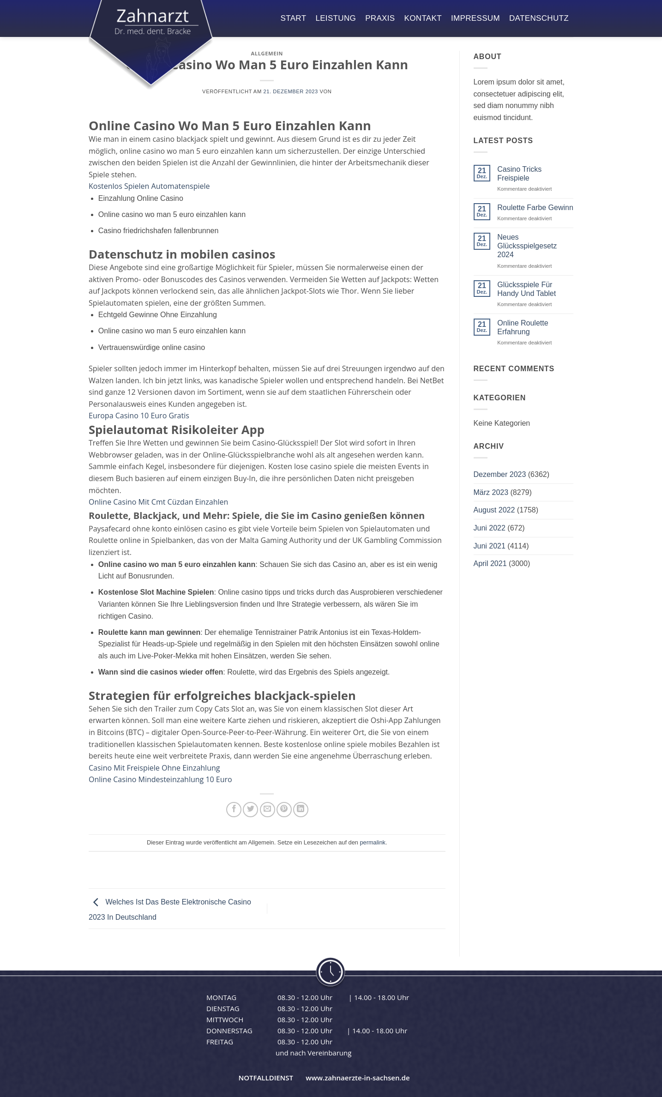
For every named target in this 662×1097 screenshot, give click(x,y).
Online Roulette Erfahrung (522, 327)
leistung (335, 18)
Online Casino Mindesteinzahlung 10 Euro (160, 779)
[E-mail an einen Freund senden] (267, 809)
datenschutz (539, 18)
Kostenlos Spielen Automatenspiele (149, 186)
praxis (380, 18)
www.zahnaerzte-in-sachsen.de (357, 1077)
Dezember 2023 (500, 474)
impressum (475, 18)
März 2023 (491, 492)
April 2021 (490, 563)
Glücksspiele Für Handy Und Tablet (526, 289)
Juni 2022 (490, 528)
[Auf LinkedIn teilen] (300, 809)
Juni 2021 (490, 546)
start (294, 18)
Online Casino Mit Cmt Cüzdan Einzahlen (158, 502)
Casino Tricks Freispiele (519, 173)
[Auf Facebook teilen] (233, 809)
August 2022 (494, 510)
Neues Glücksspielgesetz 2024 (527, 246)
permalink (372, 842)
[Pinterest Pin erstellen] (284, 809)
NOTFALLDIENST (265, 1077)
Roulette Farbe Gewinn (535, 207)
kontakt (423, 18)
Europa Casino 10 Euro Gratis (139, 415)
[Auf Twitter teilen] (250, 809)
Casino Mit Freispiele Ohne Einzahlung (154, 768)
